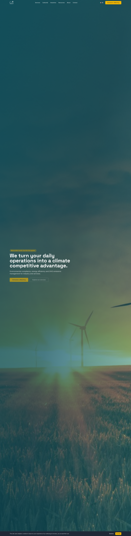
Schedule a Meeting (113, 2)
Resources (61, 2)
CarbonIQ (45, 2)
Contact (75, 2)
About (68, 2)
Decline (111, 533)
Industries (53, 2)
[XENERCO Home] (11, 2)
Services (37, 2)
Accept (118, 533)
